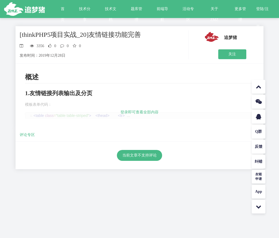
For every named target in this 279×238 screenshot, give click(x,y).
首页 (63, 10)
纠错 (258, 161)
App (258, 191)
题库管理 (136, 10)
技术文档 (110, 10)
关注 (232, 54)
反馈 (258, 146)
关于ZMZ (214, 10)
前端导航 (162, 10)
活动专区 (188, 10)
